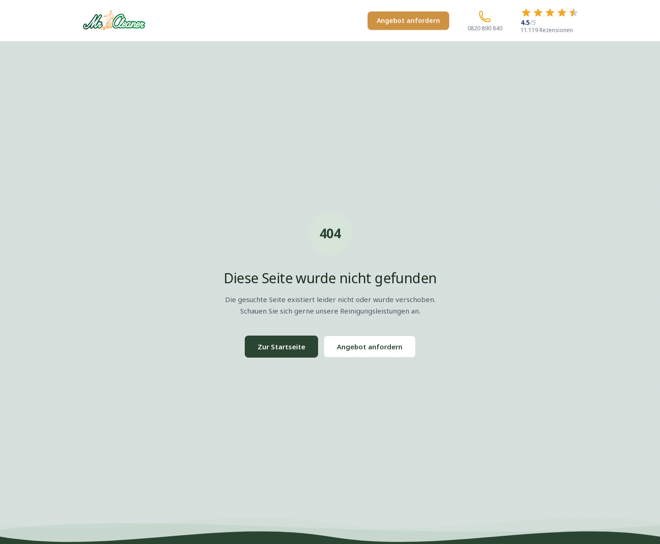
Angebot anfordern (408, 20)
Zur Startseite (281, 346)
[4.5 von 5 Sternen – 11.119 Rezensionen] (550, 20)
